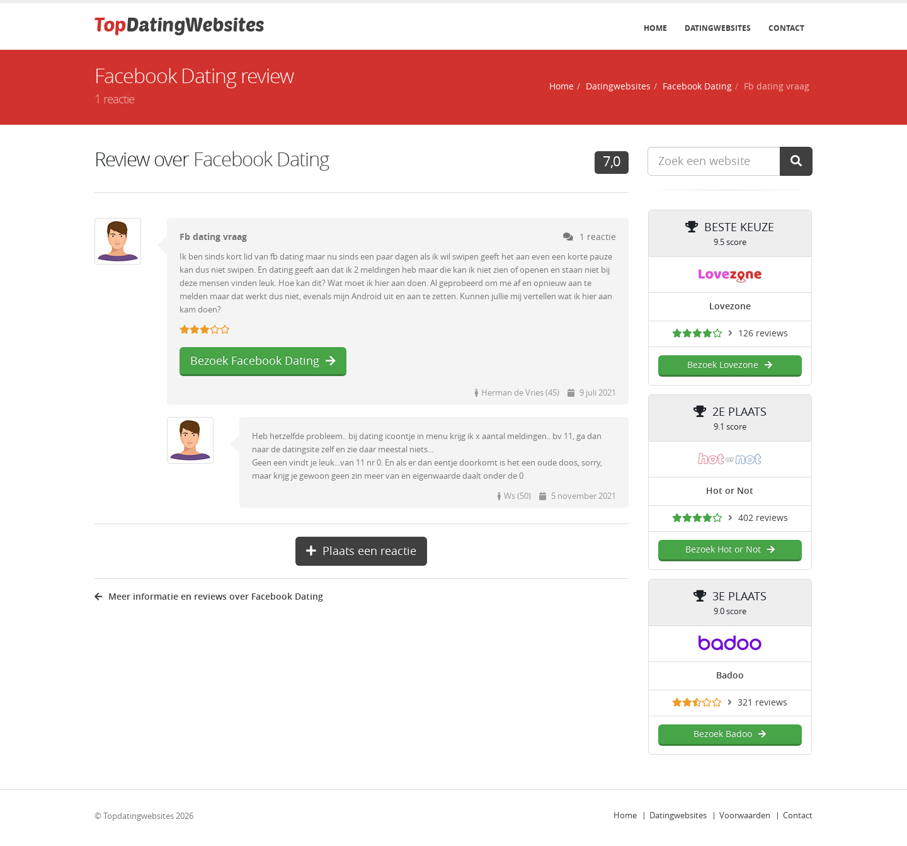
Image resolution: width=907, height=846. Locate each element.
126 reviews (763, 333)
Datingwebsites (718, 28)
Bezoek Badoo (729, 734)
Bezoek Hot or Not (730, 549)
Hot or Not (729, 491)
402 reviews (763, 518)
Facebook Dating (697, 86)
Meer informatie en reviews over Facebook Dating (208, 597)
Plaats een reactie (361, 551)
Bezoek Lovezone (729, 365)
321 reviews (762, 702)
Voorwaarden (744, 815)
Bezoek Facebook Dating (263, 361)
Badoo (730, 675)
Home (655, 28)
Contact (786, 28)
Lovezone (730, 306)
